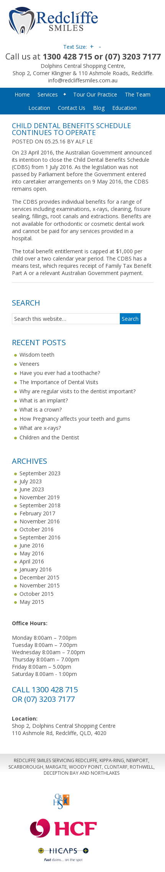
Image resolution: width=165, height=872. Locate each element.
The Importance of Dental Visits (59, 382)
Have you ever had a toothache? (60, 372)
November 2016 (40, 521)
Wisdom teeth (37, 354)
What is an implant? (44, 400)
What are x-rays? (40, 427)
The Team (137, 94)
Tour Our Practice (95, 94)
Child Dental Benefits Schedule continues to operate (71, 129)
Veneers (29, 363)
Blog (99, 107)
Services (51, 94)
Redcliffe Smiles (83, 19)
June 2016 (32, 545)
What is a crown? (41, 409)
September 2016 (40, 537)
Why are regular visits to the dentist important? (78, 391)
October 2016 (37, 529)
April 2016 (32, 561)
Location (39, 107)
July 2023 (31, 481)
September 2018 (40, 505)
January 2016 (36, 569)
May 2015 (32, 601)
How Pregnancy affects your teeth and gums (75, 418)
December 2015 (39, 577)
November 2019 (40, 497)
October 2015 (37, 593)
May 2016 (32, 553)
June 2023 (32, 489)
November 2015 (40, 585)
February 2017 (37, 513)
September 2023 (40, 473)
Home (22, 94)
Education (124, 107)
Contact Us (71, 107)
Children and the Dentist (49, 437)
